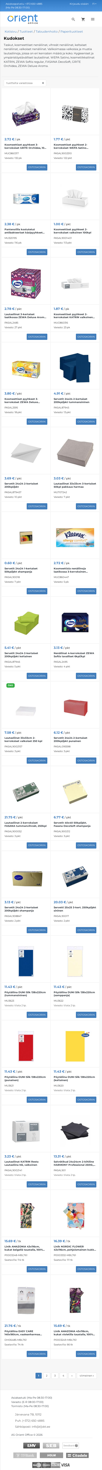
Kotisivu (11, 31)
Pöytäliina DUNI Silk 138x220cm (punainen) (25, 1078)
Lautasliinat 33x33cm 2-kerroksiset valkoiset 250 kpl (23, 739)
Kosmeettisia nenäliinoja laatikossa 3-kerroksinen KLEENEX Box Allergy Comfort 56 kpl (74, 570)
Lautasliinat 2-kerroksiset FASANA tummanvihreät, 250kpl (26, 824)
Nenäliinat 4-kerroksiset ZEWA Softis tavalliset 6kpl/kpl (74, 655)
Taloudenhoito (47, 31)
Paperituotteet (71, 31)
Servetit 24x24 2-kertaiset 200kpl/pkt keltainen (21, 655)
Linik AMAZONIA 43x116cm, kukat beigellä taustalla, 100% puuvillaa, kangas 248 (24, 1248)
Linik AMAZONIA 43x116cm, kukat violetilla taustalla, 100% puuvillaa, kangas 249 (73, 1333)
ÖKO (10, 685)
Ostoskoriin (37, 167)
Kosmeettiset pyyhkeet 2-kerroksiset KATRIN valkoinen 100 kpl (73, 316)
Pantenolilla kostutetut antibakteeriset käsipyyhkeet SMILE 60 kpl (24, 231)
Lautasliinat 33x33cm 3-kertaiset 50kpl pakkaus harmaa (75, 485)
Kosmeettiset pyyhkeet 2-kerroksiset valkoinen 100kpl (72, 231)
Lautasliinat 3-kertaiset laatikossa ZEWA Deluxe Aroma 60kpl (25, 316)
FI (93, 3)
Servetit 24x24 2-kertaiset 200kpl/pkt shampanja (21, 909)
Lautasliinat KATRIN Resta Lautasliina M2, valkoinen (22, 1163)
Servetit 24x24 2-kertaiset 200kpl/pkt (21, 485)
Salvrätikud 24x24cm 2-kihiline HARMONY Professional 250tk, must (74, 1163)
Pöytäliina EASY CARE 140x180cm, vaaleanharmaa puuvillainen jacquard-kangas (24, 1333)
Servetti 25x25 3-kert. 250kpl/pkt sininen (75, 909)
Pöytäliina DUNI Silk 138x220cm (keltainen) (74, 1078)
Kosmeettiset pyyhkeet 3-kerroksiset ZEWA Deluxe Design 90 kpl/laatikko (21, 400)
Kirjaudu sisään (79, 3)
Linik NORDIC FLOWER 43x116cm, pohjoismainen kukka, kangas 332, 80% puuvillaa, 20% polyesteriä (75, 1248)
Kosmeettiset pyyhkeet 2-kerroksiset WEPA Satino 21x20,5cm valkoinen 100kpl (72, 146)
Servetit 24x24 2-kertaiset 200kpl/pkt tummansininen (71, 400)
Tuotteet (26, 31)
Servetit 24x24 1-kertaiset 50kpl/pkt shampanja (21, 570)
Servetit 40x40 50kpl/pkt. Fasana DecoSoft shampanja (72, 824)
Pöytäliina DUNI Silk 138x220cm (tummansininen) (25, 994)
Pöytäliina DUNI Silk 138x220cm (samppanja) (74, 994)
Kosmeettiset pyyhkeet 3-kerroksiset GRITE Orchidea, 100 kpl (25, 146)
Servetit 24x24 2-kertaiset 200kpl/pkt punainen (70, 739)
